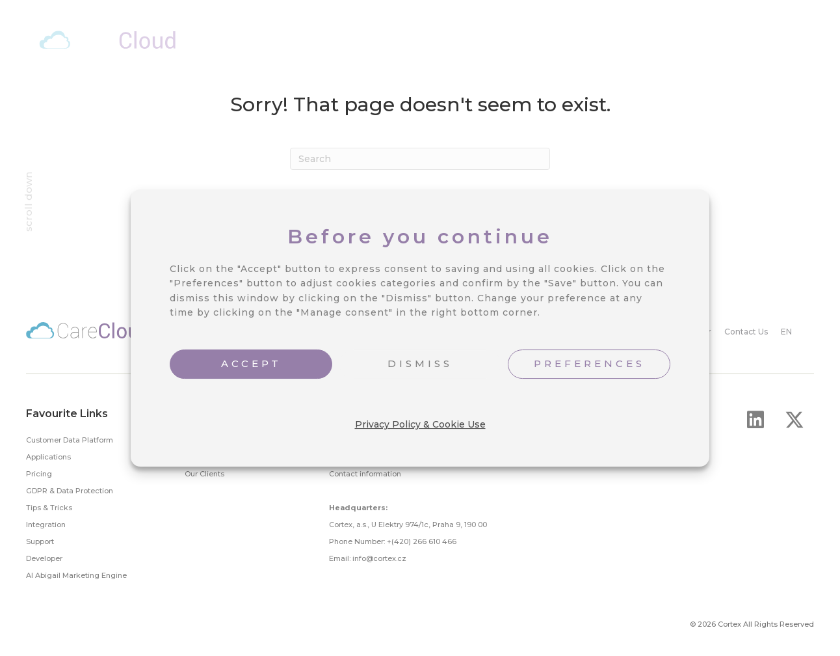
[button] (755, 419)
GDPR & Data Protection (69, 490)
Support (40, 541)
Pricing (39, 473)
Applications (48, 456)
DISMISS (420, 363)
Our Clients (204, 473)
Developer (44, 558)
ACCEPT (251, 363)
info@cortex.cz (379, 558)
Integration (46, 524)
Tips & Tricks (49, 507)
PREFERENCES (589, 363)
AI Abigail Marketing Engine (76, 575)
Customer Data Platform (69, 439)
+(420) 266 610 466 (421, 541)
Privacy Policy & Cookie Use (420, 424)
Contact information (365, 473)
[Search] (420, 159)
